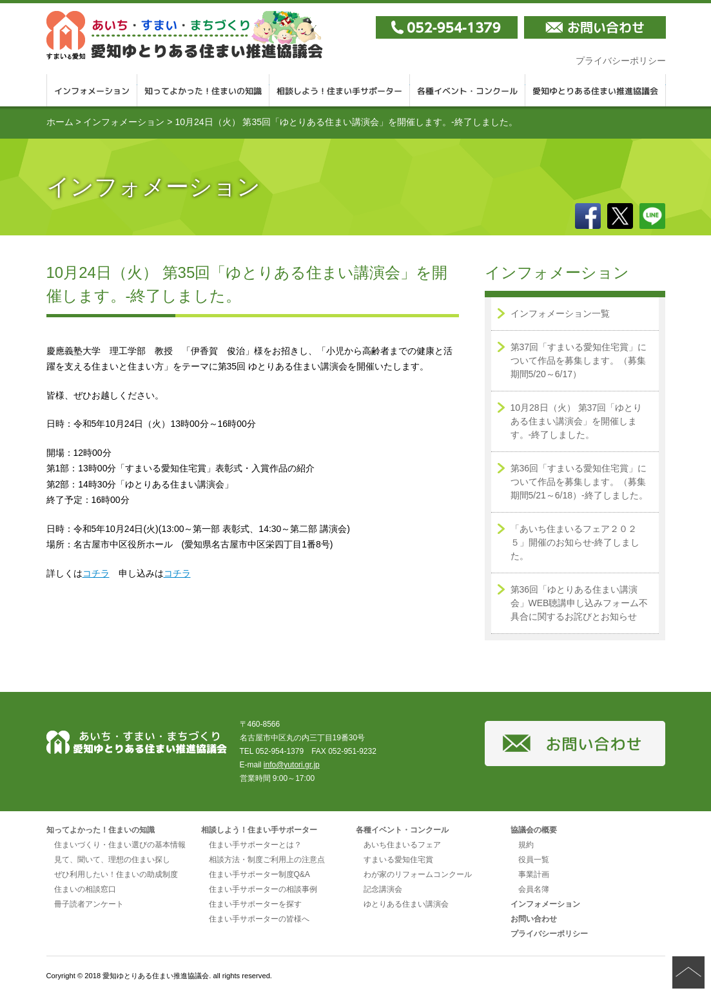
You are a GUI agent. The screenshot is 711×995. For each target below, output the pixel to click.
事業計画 (533, 874)
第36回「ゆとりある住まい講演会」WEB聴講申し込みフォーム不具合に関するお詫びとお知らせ (579, 603)
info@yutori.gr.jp (292, 764)
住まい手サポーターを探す (255, 904)
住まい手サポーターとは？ (255, 844)
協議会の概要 (534, 829)
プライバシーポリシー (621, 60)
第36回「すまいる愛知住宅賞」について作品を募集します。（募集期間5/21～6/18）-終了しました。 (579, 481)
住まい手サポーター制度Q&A (259, 874)
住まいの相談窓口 (85, 889)
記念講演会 (383, 889)
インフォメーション (91, 90)
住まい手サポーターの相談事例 (263, 889)
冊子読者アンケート (89, 904)
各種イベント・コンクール (467, 90)
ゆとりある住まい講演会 (406, 904)
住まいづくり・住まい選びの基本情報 (120, 844)
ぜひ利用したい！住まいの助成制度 (116, 874)
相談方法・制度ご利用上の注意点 (267, 859)
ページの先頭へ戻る (688, 972)
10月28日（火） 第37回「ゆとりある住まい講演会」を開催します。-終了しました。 (577, 421)
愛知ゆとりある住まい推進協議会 (595, 90)
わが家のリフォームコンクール (418, 874)
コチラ (96, 573)
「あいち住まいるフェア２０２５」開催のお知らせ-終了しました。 (575, 542)
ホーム (59, 122)
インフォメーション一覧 (560, 313)
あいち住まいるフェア (402, 844)
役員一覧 (533, 859)
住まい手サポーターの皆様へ (259, 918)
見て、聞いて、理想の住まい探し (112, 859)
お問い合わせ (534, 918)
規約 (526, 844)
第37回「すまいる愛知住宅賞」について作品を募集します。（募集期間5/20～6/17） (579, 360)
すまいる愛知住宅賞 (398, 859)
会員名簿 (533, 889)
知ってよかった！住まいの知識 (203, 90)
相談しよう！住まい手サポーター (339, 90)
